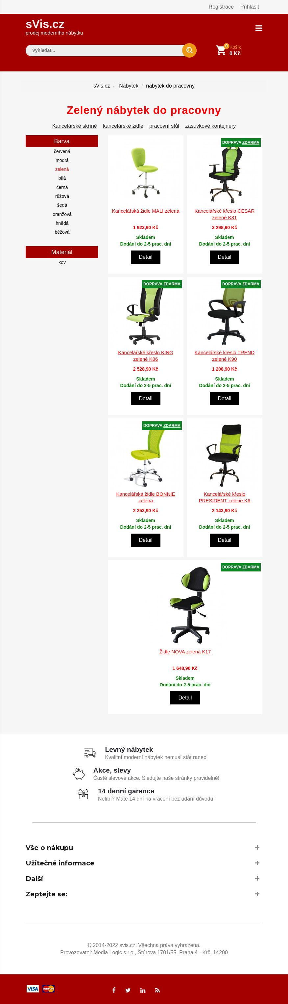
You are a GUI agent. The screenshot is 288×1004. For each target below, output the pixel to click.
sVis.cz (54, 26)
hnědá (62, 222)
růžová (62, 195)
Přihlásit (249, 7)
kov (62, 261)
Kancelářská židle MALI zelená (145, 210)
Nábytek (128, 85)
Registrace (221, 7)
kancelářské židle (123, 125)
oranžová (62, 213)
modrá (62, 159)
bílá (62, 177)
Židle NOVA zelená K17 (185, 651)
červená (62, 150)
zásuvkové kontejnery (210, 125)
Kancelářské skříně (74, 125)
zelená (62, 169)
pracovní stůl (164, 125)
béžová (62, 231)
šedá (62, 204)
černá (62, 186)
